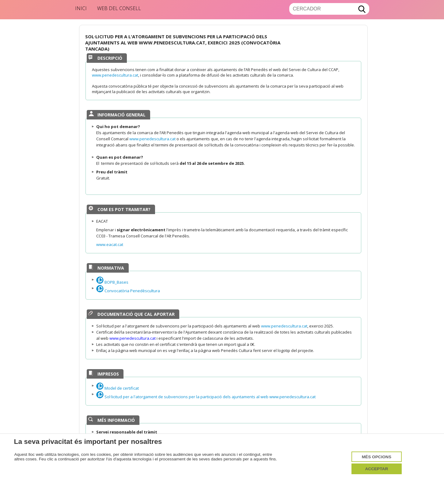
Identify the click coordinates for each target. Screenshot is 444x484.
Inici (81, 8)
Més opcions (376, 457)
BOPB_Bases (112, 282)
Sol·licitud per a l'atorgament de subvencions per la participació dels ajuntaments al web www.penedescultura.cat (206, 396)
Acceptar (376, 469)
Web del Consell (119, 8)
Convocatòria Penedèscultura (128, 290)
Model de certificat (117, 388)
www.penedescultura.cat (115, 75)
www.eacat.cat (109, 244)
